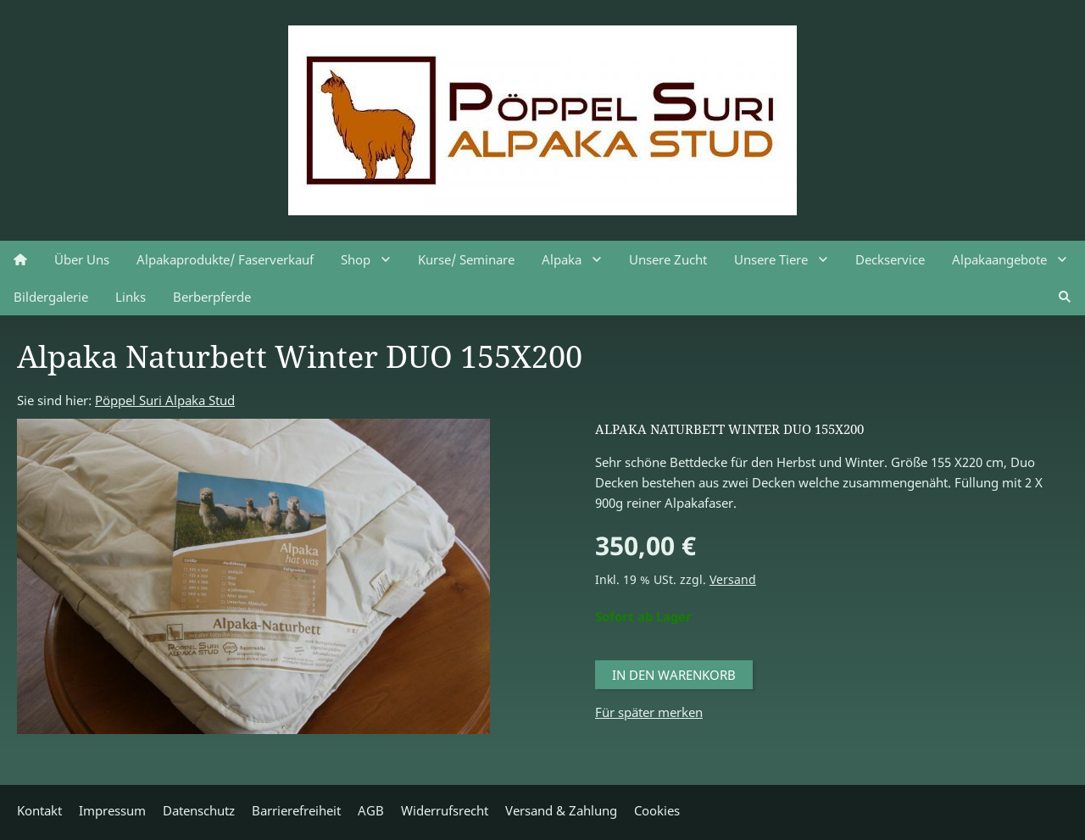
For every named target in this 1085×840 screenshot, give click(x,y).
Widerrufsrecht (444, 810)
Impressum (112, 810)
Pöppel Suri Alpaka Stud (165, 400)
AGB (371, 810)
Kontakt (39, 810)
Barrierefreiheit (296, 810)
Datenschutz (199, 810)
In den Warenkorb (674, 674)
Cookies (657, 810)
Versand (732, 579)
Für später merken (649, 712)
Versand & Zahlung (561, 810)
